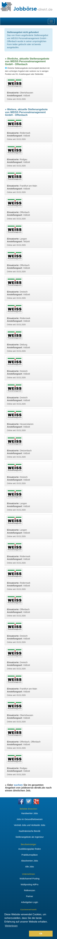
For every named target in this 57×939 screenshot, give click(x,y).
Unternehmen (28, 874)
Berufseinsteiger (28, 844)
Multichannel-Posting (30, 878)
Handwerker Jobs (29, 813)
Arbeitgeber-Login (29, 902)
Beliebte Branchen (28, 809)
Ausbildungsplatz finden (29, 849)
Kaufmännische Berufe (29, 831)
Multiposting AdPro (29, 884)
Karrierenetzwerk (29, 909)
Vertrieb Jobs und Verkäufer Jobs (29, 825)
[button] (16, 933)
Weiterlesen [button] (11, 925)
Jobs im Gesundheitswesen (30, 819)
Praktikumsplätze (29, 855)
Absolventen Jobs (29, 861)
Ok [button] (40, 933)
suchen (18, 785)
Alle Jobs (29, 866)
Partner (29, 896)
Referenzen (29, 890)
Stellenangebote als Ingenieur (30, 837)
